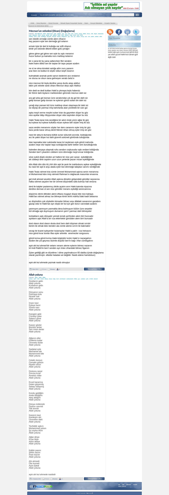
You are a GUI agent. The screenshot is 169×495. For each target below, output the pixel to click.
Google (135, 484)
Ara (137, 15)
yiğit (114, 52)
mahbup (43, 36)
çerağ (80, 33)
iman (50, 278)
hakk (59, 35)
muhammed (70, 278)
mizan (59, 36)
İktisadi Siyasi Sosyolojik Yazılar (71, 23)
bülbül (110, 52)
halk (62, 35)
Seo (87, 493)
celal (38, 278)
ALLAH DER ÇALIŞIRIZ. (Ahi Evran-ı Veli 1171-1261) (57, 15)
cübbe (84, 33)
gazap (43, 35)
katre (74, 35)
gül (136, 54)
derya (88, 33)
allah (44, 33)
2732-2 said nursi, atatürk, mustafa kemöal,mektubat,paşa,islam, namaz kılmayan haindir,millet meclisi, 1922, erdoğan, (68, 20)
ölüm (75, 278)
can (114, 57)
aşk (63, 33)
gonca (126, 48)
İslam (86, 23)
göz (51, 35)
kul (78, 35)
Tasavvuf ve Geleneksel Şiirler (38, 26)
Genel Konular (53, 23)
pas (69, 36)
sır (108, 48)
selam (78, 36)
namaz (125, 50)
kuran (135, 48)
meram (54, 36)
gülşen (55, 35)
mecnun (49, 36)
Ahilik (32, 23)
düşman (34, 35)
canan (76, 33)
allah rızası (50, 33)
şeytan (114, 50)
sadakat (83, 278)
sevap (82, 36)
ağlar (36, 277)
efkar (39, 35)
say (74, 36)
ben (72, 33)
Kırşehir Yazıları (110, 23)
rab (72, 36)
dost (136, 52)
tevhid (91, 278)
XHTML (41, 486)
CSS (49, 486)
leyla (35, 36)
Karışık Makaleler (96, 23)
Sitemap (128, 484)
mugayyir (64, 36)
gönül (47, 35)
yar (109, 54)
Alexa (34, 486)
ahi (59, 269)
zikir (100, 36)
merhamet (62, 278)
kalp (71, 35)
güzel (117, 54)
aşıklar (59, 33)
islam (121, 50)
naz (118, 50)
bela (69, 33)
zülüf (130, 50)
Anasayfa (34, 15)
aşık (55, 33)
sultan (96, 36)
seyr (86, 36)
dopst (95, 33)
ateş (66, 33)
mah (39, 36)
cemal (42, 278)
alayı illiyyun (38, 33)
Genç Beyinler (41, 23)
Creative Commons (31, 486)
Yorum (44, 269)
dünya (46, 278)
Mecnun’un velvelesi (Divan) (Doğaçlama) (52, 31)
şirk (87, 278)
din (92, 33)
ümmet (96, 278)
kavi (57, 278)
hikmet (67, 35)
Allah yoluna (36, 274)
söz (89, 36)
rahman (135, 50)
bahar (121, 48)
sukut (92, 36)
